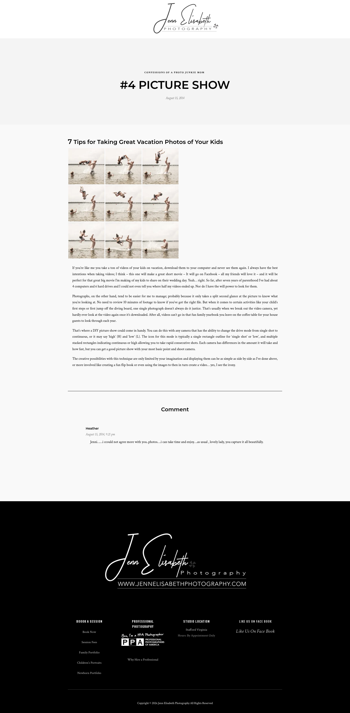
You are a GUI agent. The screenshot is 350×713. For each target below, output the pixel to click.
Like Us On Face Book (255, 628)
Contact (269, 16)
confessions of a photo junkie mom (174, 66)
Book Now (89, 638)
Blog (233, 16)
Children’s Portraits (89, 669)
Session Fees (89, 648)
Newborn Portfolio (89, 679)
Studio (106, 16)
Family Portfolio (89, 659)
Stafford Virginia (196, 636)
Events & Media (133, 16)
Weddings (85, 16)
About (249, 16)
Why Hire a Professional (142, 666)
